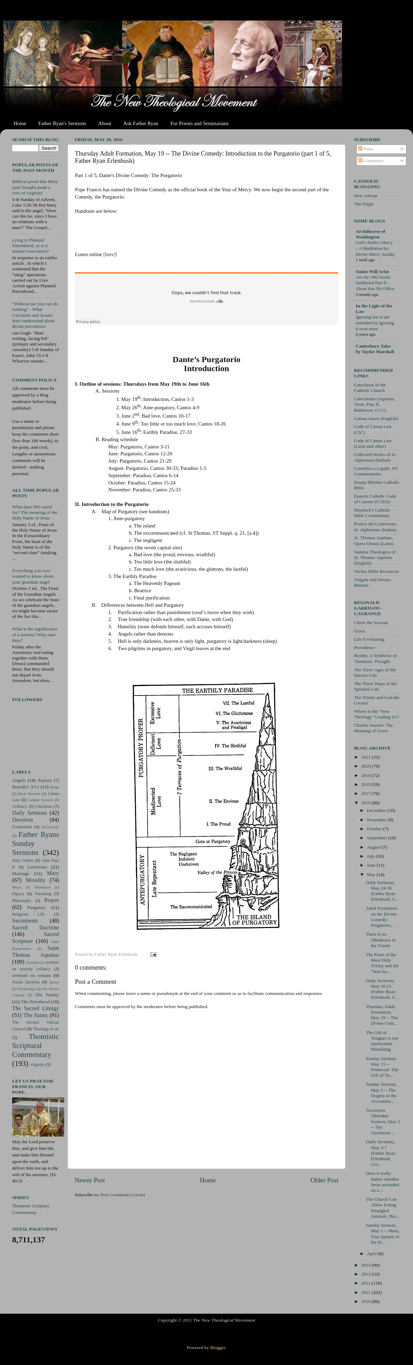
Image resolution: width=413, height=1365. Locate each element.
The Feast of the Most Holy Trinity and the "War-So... (382, 963)
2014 (366, 1265)
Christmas (43, 806)
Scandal (32, 962)
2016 (366, 802)
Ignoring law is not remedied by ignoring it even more (375, 323)
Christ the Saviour (371, 622)
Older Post (324, 1180)
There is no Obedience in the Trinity (381, 939)
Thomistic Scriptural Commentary (35, 1045)
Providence (364, 647)
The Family (47, 994)
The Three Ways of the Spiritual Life (375, 686)
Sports (54, 982)
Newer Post (90, 1180)
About (104, 123)
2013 (366, 1274)
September (377, 837)
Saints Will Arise (372, 271)
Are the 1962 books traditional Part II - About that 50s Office (375, 283)
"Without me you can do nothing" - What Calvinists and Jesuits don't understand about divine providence (35, 315)
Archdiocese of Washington (370, 234)
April (372, 1253)
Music (17, 887)
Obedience (42, 887)
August (374, 847)
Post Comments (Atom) (122, 1194)
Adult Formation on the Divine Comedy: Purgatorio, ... (381, 916)
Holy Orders (23, 860)
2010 (366, 1301)
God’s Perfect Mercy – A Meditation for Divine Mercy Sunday (375, 248)
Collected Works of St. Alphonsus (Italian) (375, 457)
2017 (366, 793)
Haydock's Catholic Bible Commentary (372, 512)
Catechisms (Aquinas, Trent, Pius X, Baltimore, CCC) (374, 404)
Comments (371, 160)
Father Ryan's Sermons (62, 123)
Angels (18, 780)
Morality (35, 880)
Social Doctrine (26, 982)
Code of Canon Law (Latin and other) (373, 443)
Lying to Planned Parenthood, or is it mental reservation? (30, 245)
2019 (366, 775)
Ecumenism (22, 826)
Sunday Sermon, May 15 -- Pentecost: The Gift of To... (382, 1067)
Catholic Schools (40, 800)
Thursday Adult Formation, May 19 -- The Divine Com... (382, 1015)
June (372, 865)
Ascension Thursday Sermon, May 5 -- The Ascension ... (383, 1121)
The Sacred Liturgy (35, 1008)
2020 (366, 766)
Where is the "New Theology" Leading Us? (376, 714)
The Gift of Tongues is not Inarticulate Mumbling (382, 1041)
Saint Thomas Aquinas (35, 951)
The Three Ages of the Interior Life (375, 672)
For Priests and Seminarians (199, 123)
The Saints (35, 1015)
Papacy (18, 893)
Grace (359, 630)
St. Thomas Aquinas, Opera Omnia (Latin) (374, 540)
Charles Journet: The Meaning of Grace (373, 728)
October (375, 828)
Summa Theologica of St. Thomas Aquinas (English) (375, 557)
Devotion (22, 820)
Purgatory (36, 907)
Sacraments (25, 921)
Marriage (20, 873)
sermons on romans (31, 975)
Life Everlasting (369, 639)
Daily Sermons (29, 813)
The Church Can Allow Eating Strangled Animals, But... (382, 1208)
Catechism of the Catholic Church (370, 387)
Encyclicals (50, 827)
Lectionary (37, 866)
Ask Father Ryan (140, 123)
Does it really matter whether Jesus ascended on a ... (382, 1182)
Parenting (43, 893)
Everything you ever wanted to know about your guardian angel (33, 576)
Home (20, 123)
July (371, 856)
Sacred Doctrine (35, 928)
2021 (366, 757)
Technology (26, 989)
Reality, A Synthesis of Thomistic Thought (375, 658)
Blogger (217, 1347)
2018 (366, 784)
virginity (37, 1064)
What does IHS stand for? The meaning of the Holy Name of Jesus (34, 512)
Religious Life (28, 914)
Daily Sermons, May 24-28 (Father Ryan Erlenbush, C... (382, 891)
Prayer (51, 900)
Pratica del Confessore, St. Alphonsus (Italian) (375, 526)
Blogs (54, 787)
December (377, 810)
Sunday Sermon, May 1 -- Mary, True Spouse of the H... (382, 1234)
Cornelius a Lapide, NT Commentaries (376, 471)
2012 (366, 1283)
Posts (365, 148)
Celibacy (19, 806)
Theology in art (46, 1028)
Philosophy (21, 900)
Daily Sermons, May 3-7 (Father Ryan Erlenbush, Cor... (380, 1153)
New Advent (366, 195)
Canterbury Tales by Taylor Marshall (375, 348)
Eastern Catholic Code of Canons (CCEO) (375, 498)
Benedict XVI (25, 786)
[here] (109, 254)
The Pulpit (364, 204)
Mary (53, 873)
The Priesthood (35, 1001)
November (377, 819)
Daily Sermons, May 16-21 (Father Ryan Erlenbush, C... (382, 989)
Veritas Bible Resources (376, 571)
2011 (366, 1292)
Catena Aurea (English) (376, 418)
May (372, 874)
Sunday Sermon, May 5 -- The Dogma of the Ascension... (381, 1093)
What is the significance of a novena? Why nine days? (34, 634)
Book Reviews (29, 793)
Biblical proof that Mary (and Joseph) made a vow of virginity (35, 187)
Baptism (45, 780)
